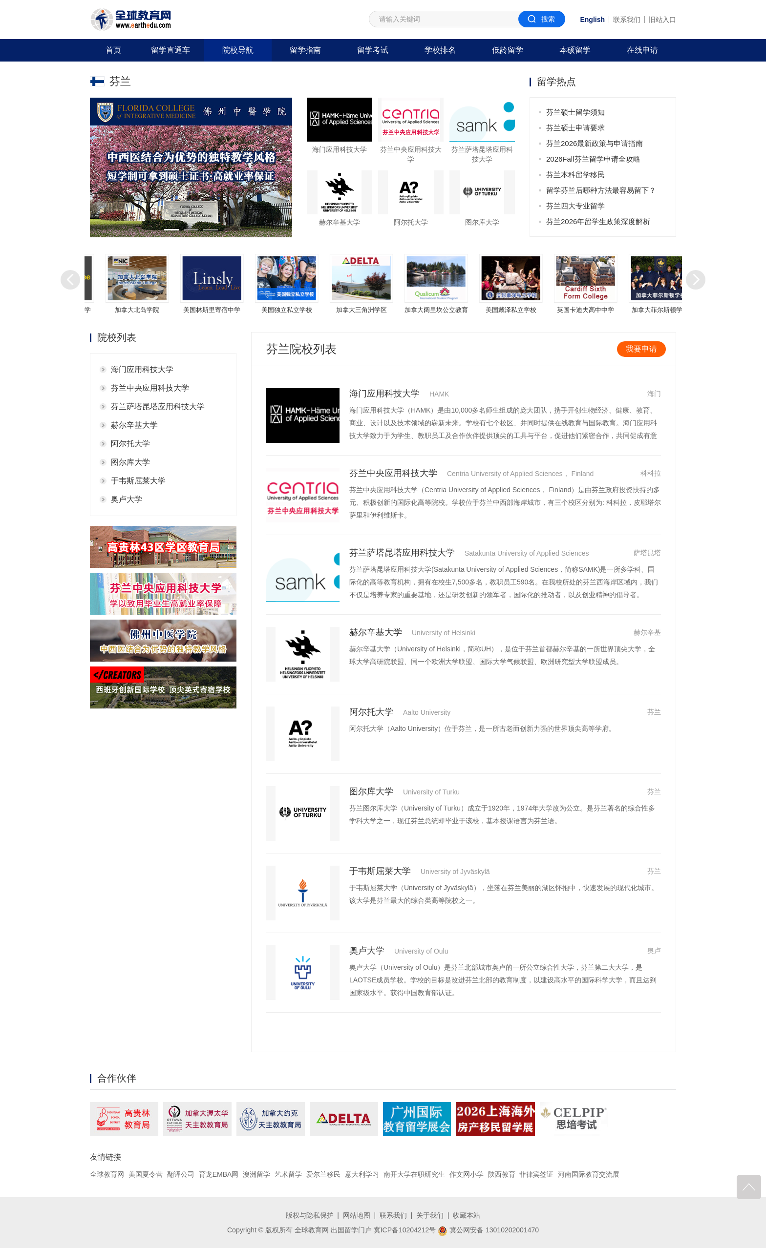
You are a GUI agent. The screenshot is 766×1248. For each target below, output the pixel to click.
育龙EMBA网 (219, 1174)
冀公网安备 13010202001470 (488, 1230)
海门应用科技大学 (142, 369)
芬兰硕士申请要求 (575, 128)
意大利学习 (362, 1174)
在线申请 (642, 50)
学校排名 (440, 50)
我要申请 (641, 349)
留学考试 (372, 50)
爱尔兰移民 (323, 1174)
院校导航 (238, 50)
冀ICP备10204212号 (405, 1230)
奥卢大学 (126, 499)
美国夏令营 (145, 1174)
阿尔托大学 (130, 443)
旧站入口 (662, 19)
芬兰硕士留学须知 (575, 112)
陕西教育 (501, 1174)
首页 (113, 50)
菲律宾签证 (536, 1174)
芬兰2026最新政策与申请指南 (594, 143)
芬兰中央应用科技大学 (150, 388)
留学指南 (305, 50)
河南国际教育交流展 (588, 1174)
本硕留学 (575, 50)
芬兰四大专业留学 (575, 206)
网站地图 (356, 1215)
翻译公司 (180, 1174)
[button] (171, 229)
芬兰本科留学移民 (575, 174)
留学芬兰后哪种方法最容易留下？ (601, 190)
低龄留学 (507, 50)
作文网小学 (466, 1174)
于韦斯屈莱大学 (138, 481)
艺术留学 (288, 1174)
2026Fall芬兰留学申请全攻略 (593, 159)
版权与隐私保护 (310, 1215)
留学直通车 (170, 50)
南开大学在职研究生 (414, 1174)
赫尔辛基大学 (134, 425)
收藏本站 (466, 1215)
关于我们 (430, 1215)
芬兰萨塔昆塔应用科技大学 (158, 406)
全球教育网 (107, 1174)
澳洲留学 (256, 1174)
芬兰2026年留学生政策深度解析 (598, 221)
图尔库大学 (130, 462)
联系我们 (626, 19)
